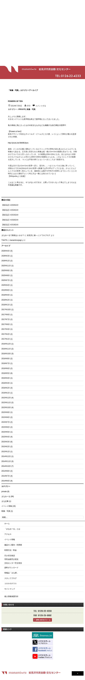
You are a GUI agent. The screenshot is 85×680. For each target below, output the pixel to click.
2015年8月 (5, 417)
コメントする (40, 106)
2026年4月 (5, 251)
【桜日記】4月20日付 (9, 220)
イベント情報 (6, 506)
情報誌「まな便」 (11, 573)
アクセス (7, 534)
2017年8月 (5, 315)
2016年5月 (5, 373)
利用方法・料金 (10, 550)
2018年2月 (5, 300)
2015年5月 (5, 432)
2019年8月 (5, 290)
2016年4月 (5, 378)
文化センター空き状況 (13, 563)
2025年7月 (5, 280)
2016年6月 (5, 368)
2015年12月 (6, 398)
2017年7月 (5, 319)
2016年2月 (5, 388)
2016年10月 (6, 354)
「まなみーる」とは (12, 529)
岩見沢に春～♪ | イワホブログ (38, 235)
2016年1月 (5, 393)
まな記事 (4, 501)
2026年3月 (5, 256)
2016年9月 (5, 359)
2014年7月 (5, 476)
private (22, 109)
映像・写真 (31, 109)
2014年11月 (6, 461)
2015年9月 (5, 412)
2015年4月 (5, 437)
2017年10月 (6, 310)
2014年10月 (6, 466)
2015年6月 (5, 427)
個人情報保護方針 (11, 596)
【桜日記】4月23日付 (9, 215)
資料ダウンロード (11, 568)
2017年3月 (5, 329)
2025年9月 (5, 270)
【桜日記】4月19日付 (9, 225)
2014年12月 (6, 456)
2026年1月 (5, 261)
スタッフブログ (10, 578)
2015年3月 (5, 442)
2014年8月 (5, 471)
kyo (28, 106)
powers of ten (15, 101)
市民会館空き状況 (11, 559)
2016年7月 (5, 363)
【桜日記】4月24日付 (9, 210)
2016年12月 (6, 344)
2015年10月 (6, 407)
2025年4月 (5, 285)
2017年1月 (5, 339)
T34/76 (4, 240)
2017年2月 (5, 334)
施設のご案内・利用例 (13, 545)
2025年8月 (5, 275)
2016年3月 (5, 383)
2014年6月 (5, 481)
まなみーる (5, 496)
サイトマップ (9, 589)
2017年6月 (5, 324)
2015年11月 (6, 402)
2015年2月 (5, 447)
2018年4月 (5, 295)
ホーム (7, 524)
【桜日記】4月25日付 (9, 205)
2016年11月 (6, 349)
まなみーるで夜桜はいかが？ (12, 235)
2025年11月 (6, 266)
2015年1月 (5, 452)
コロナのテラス (10, 584)
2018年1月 (5, 305)
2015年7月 (5, 422)
